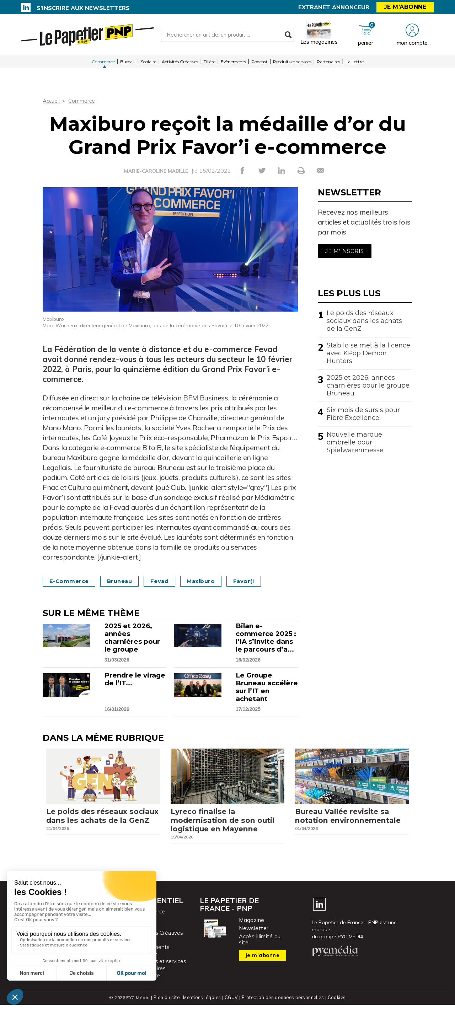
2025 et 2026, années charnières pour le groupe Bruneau (368, 385)
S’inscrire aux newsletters (83, 7)
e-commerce (71, 581)
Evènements (233, 63)
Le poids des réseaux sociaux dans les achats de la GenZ (364, 321)
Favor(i (259, 581)
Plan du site (165, 1001)
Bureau (127, 63)
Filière (209, 63)
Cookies (338, 1001)
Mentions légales (201, 1001)
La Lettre (355, 63)
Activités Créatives (180, 63)
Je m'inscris (344, 251)
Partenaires (328, 63)
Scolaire (148, 63)
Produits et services (292, 63)
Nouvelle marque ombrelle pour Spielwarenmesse (355, 442)
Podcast (259, 63)
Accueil (52, 100)
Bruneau (125, 581)
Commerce (103, 63)
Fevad (169, 581)
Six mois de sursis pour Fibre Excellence (363, 414)
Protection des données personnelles (283, 1001)
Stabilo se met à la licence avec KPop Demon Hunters (368, 353)
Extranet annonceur (333, 7)
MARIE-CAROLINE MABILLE (156, 171)
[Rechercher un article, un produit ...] (227, 36)
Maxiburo (213, 581)
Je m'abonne (405, 7)
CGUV (230, 1001)
